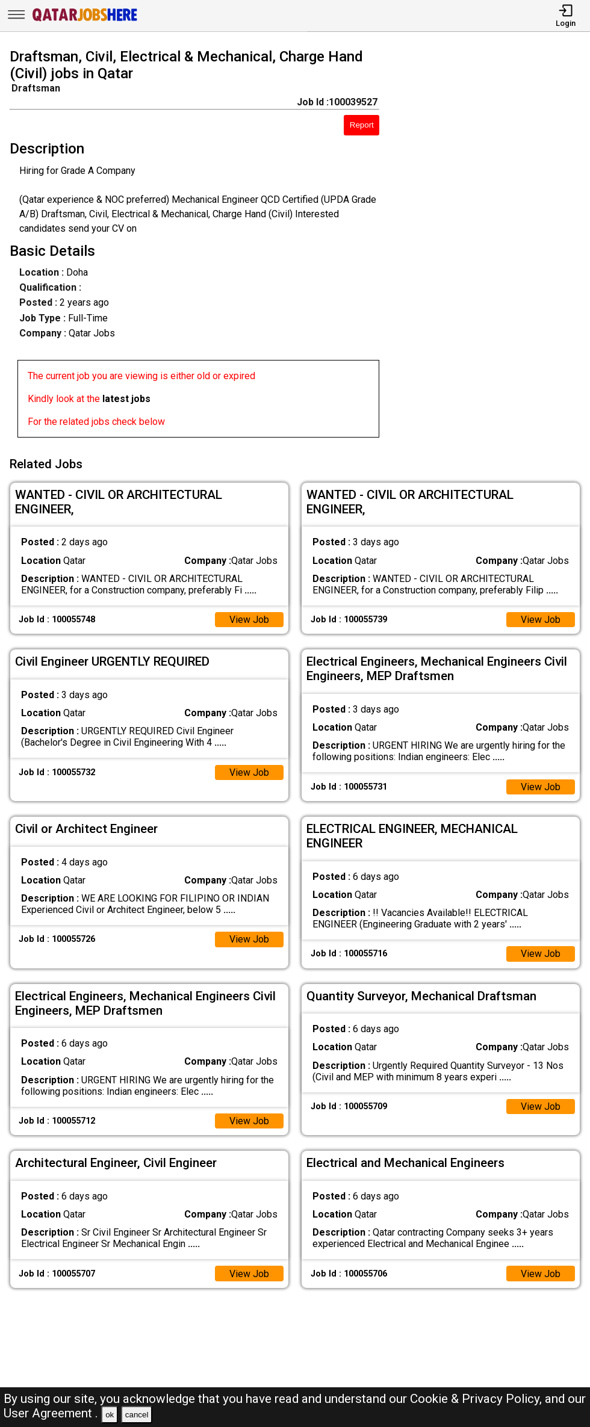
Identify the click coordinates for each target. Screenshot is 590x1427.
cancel (137, 1414)
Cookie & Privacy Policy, (477, 1398)
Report (362, 124)
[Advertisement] (492, 245)
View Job (249, 618)
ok (109, 1414)
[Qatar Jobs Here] (85, 20)
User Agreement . (51, 1413)
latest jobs (126, 398)
